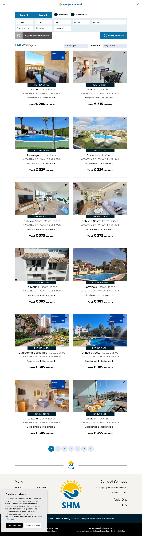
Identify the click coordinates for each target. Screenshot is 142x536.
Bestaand (61, 14)
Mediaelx (110, 519)
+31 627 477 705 (118, 492)
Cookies (75, 519)
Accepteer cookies (14, 525)
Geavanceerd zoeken (37, 35)
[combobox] (62, 22)
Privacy (67, 519)
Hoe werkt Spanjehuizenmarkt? (100, 528)
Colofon (58, 519)
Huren (43, 15)
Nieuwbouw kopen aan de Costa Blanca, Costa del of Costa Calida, (100, 531)
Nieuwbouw (79, 14)
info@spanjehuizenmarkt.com (111, 487)
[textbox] (62, 22)
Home (18, 487)
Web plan (85, 519)
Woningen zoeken (114, 35)
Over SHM (41, 487)
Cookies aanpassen (33, 525)
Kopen (24, 15)
